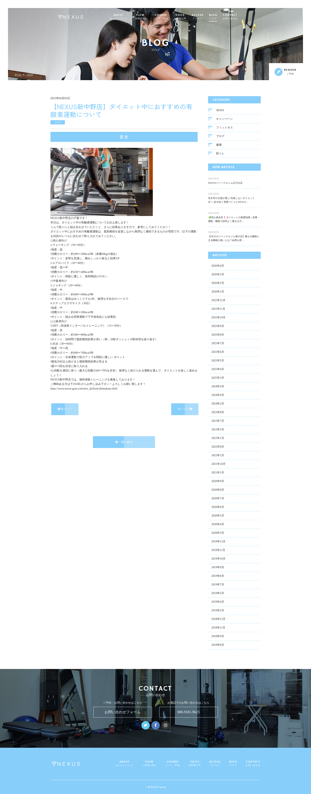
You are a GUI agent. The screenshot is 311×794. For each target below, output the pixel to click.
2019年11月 (218, 550)
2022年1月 (217, 456)
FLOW (148, 17)
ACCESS (205, 17)
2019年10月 (218, 559)
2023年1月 (217, 438)
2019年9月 (217, 568)
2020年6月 (217, 507)
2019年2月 (217, 611)
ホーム (18, 75)
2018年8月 (217, 645)
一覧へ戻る (124, 442)
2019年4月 (217, 602)
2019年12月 (218, 542)
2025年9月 (217, 326)
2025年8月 (217, 335)
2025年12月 (218, 301)
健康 (219, 145)
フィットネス (224, 128)
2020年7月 (217, 499)
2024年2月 (217, 404)
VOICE (188, 17)
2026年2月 (217, 283)
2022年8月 (217, 447)
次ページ (185, 409)
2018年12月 (218, 619)
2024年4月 (217, 395)
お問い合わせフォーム (123, 712)
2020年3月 (217, 533)
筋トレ (220, 153)
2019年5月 (217, 593)
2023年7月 (217, 421)
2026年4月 (217, 266)
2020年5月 (217, 516)
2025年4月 (217, 369)
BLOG (221, 17)
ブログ (29, 75)
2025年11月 (218, 309)
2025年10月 (218, 318)
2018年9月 (217, 637)
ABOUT (126, 17)
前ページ (65, 409)
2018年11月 (218, 628)
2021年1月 (217, 473)
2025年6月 (217, 352)
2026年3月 (217, 275)
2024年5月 (217, 387)
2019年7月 (217, 585)
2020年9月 (217, 481)
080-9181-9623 (188, 712)
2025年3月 (217, 378)
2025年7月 (217, 344)
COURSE (168, 17)
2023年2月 (217, 430)
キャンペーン (224, 119)
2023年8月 (217, 413)
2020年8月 (217, 490)
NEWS (220, 110)
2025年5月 (217, 361)
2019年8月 (217, 576)
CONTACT (237, 17)
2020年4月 (217, 525)
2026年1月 (217, 292)
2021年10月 (218, 464)
